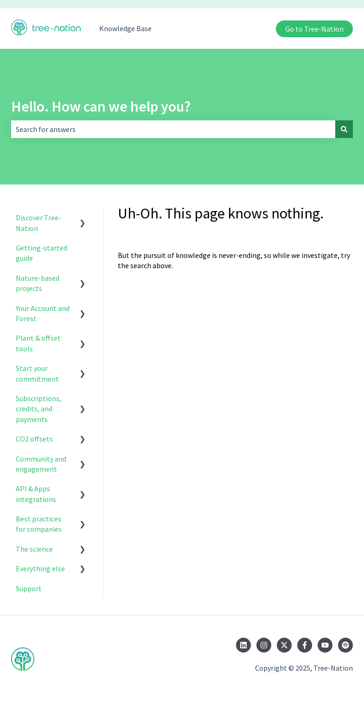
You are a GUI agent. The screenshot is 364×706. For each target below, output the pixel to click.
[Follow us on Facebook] (304, 645)
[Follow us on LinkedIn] (243, 645)
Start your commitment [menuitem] (37, 373)
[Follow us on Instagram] (263, 645)
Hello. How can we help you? (101, 106)
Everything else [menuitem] (40, 568)
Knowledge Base (125, 28)
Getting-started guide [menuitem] (41, 253)
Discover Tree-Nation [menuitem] (38, 222)
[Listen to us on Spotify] (345, 645)
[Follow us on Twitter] (284, 645)
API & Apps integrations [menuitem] (36, 493)
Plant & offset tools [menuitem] (38, 343)
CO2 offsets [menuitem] (34, 438)
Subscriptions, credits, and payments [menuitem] (38, 409)
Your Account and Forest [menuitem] (43, 313)
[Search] (344, 129)
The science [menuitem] (34, 549)
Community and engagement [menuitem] (41, 464)
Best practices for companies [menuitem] (39, 524)
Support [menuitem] (29, 588)
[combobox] (173, 129)
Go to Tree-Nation (314, 28)
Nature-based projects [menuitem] (37, 283)
